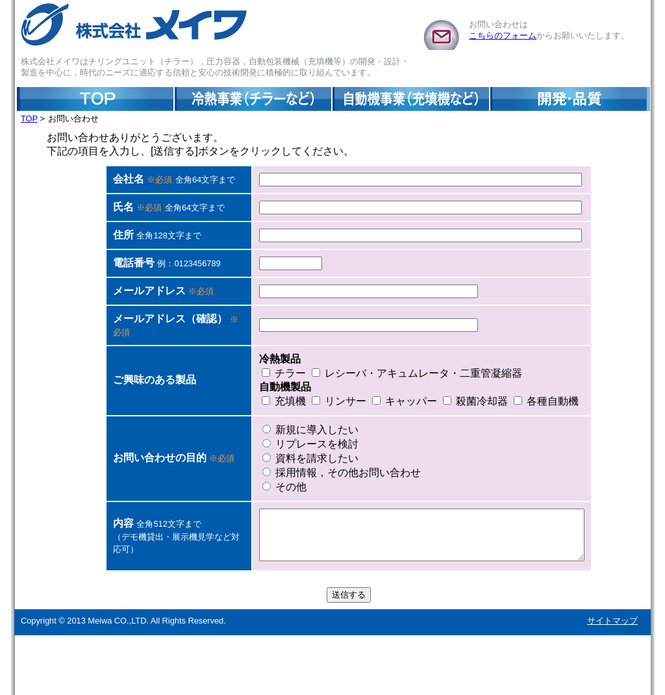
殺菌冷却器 (443, 451)
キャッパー (372, 451)
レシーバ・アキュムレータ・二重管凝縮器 (384, 423)
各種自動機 (514, 451)
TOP (29, 118)
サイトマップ (612, 680)
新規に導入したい (278, 479)
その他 (252, 536)
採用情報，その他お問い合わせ (309, 522)
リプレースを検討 (278, 493)
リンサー (306, 451)
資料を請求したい (278, 508)
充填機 (251, 451)
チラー (251, 423)
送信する (349, 654)
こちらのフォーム (502, 35)
